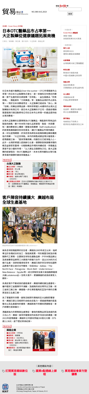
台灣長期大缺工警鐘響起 (73, 63)
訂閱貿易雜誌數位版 (16, 372)
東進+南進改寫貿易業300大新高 (72, 37)
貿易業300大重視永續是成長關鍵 (71, 52)
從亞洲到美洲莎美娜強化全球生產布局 (73, 86)
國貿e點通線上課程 (46, 372)
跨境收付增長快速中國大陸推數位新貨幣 (72, 74)
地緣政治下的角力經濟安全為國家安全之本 (73, 123)
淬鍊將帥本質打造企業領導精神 (70, 98)
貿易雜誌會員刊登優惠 (76, 372)
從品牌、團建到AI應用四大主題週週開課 (72, 110)
